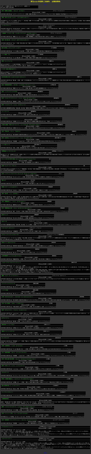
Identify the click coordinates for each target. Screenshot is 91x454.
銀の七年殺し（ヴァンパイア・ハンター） (11, 47)
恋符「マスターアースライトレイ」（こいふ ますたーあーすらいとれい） (19, 98)
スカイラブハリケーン (7, 438)
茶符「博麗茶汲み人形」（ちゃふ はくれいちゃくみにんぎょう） (17, 208)
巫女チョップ (5, 214)
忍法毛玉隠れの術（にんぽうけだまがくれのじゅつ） (14, 76)
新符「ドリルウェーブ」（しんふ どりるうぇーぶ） (14, 104)
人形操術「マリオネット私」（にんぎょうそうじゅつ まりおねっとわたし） (19, 33)
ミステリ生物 (5, 290)
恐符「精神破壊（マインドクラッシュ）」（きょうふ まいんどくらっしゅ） (19, 419)
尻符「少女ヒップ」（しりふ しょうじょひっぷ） (13, 365)
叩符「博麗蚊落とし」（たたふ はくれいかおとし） (14, 201)
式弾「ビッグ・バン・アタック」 (9, 165)
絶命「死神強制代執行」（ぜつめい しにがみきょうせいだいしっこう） (18, 84)
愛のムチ (4, 180)
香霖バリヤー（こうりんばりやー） (10, 186)
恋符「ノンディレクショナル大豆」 (10, 91)
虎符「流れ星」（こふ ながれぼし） (10, 193)
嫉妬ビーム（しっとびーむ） (8, 331)
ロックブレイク (5, 337)
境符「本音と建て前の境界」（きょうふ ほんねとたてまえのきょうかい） (19, 359)
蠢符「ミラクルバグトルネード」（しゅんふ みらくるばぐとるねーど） (18, 406)
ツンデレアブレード (6, 25)
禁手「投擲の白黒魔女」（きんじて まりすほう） (13, 10)
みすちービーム (5, 317)
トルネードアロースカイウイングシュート (11, 262)
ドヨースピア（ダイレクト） (8, 227)
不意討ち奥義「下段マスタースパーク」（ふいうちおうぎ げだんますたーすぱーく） (21, 124)
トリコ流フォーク (6, 144)
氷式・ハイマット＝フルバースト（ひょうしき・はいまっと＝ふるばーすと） (19, 173)
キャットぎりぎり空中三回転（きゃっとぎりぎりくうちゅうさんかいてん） (19, 159)
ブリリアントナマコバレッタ (8, 283)
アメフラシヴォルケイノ (7, 249)
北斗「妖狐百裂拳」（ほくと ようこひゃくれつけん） (14, 352)
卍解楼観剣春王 (5, 398)
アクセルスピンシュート (7, 426)
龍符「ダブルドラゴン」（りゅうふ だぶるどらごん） (14, 310)
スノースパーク (5, 111)
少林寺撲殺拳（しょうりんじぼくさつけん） (12, 255)
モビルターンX (5, 372)
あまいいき (4, 221)
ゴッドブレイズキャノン (7, 392)
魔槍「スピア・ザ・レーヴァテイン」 (10, 275)
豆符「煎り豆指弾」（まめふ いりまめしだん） (13, 303)
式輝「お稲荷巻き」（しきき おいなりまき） (12, 345)
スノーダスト (5, 118)
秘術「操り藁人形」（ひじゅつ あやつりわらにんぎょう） (15, 39)
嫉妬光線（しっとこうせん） (8, 324)
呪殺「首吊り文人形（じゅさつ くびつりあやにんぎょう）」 (16, 17)
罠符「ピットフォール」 (7, 61)
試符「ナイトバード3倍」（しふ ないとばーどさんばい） (15, 413)
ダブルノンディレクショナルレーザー (10, 234)
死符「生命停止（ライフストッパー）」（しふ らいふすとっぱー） (17, 137)
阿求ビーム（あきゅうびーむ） (9, 242)
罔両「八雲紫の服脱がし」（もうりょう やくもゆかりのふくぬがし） (18, 378)
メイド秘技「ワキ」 (6, 54)
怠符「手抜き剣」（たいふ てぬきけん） (11, 131)
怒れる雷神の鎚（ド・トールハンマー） (11, 385)
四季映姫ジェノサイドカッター (9, 151)
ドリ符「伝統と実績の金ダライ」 (9, 69)
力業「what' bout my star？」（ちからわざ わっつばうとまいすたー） (18, 296)
